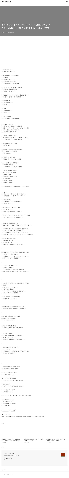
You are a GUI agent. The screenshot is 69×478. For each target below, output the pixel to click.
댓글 (2, 447)
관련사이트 (3, 470)
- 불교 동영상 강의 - (6, 2)
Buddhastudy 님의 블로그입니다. (11, 455)
